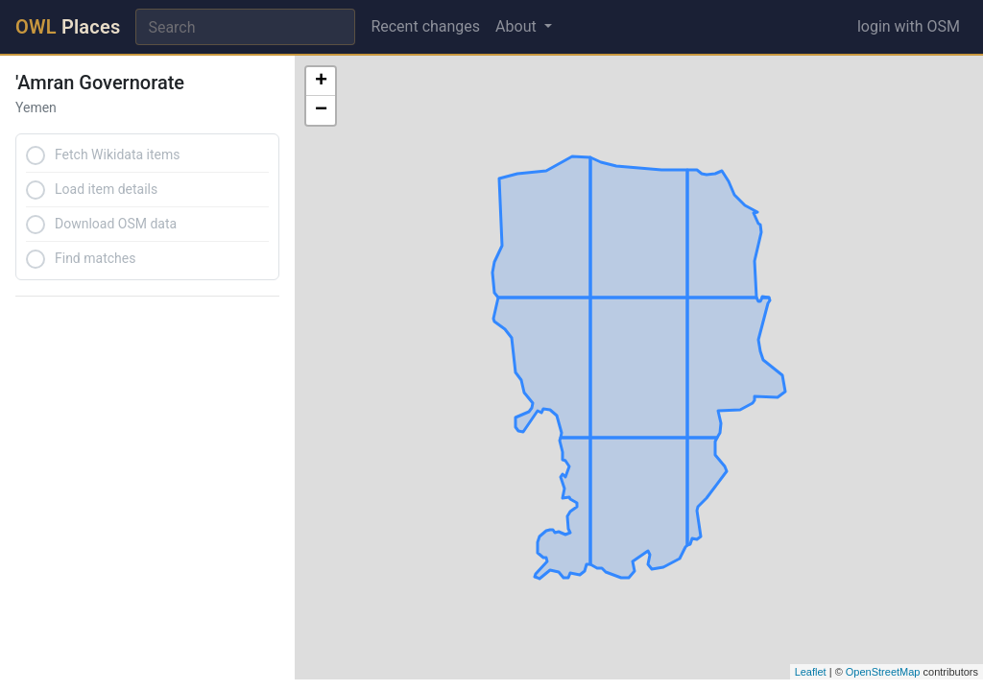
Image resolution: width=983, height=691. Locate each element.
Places (67, 26)
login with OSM (908, 26)
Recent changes (425, 26)
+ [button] (321, 81)
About (517, 26)
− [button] (321, 110)
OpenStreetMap (883, 672)
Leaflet (811, 672)
